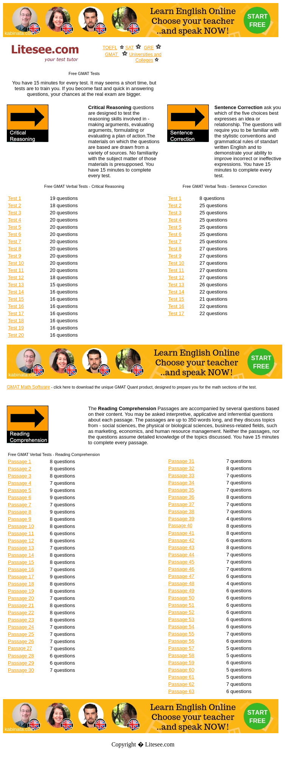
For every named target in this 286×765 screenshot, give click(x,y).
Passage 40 (180, 525)
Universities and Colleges (145, 57)
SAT (129, 47)
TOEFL (110, 47)
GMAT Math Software (28, 387)
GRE (149, 47)
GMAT (112, 54)
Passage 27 (20, 648)
